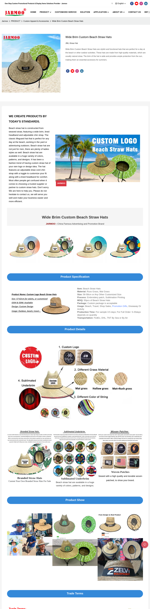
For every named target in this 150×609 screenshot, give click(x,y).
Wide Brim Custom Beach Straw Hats (67, 21)
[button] (149, 12)
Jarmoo (5, 21)
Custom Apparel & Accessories (36, 21)
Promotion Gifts (119, 306)
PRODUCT (15, 21)
